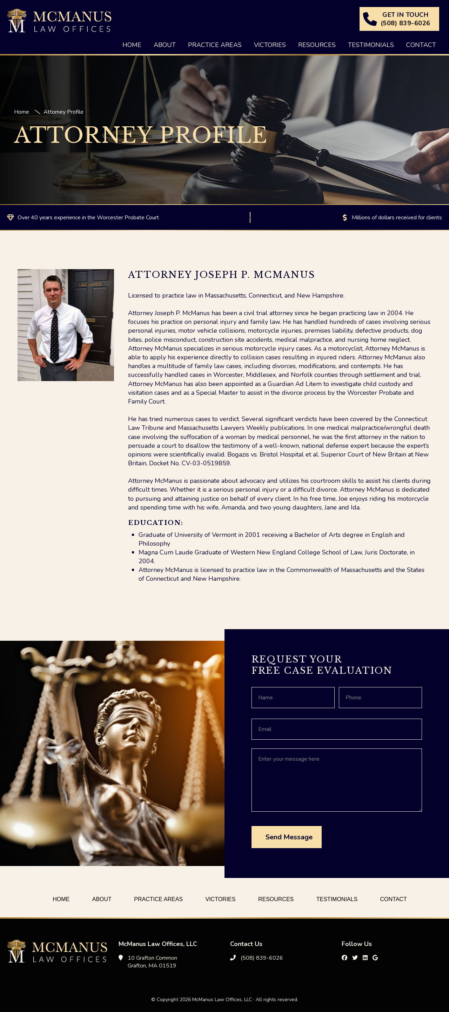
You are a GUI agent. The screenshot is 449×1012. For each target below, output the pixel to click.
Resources (276, 899)
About (102, 899)
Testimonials (336, 899)
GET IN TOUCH (405, 19)
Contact (393, 899)
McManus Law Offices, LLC (59, 20)
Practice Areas (158, 899)
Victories (221, 899)
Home (61, 899)
